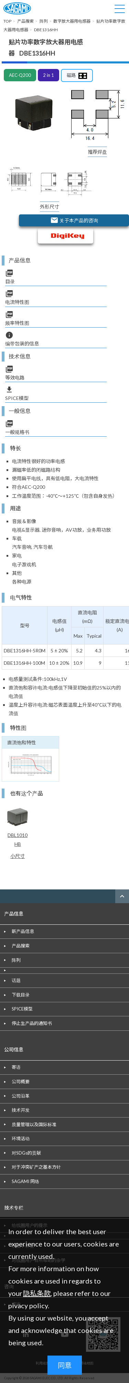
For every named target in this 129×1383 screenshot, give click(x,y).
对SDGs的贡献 (26, 1153)
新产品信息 (23, 931)
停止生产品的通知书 (32, 1023)
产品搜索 (21, 945)
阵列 (16, 960)
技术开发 (21, 1110)
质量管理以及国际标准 (34, 1124)
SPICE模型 (22, 1009)
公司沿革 (21, 1096)
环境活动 (21, 1138)
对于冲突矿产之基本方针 (36, 1167)
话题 (16, 980)
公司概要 (21, 1081)
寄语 (16, 1067)
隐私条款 (37, 1293)
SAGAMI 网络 (25, 1181)
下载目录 (21, 994)
